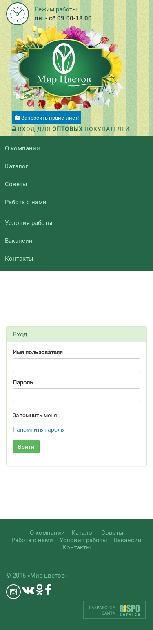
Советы (16, 184)
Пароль (23, 382)
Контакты (19, 258)
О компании (22, 148)
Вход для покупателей (71, 129)
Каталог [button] (16, 166)
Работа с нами (26, 202)
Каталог (83, 532)
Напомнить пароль (38, 429)
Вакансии (19, 240)
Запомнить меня (35, 415)
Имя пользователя (38, 352)
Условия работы (29, 223)
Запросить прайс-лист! (47, 118)
